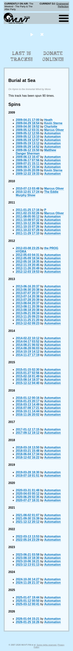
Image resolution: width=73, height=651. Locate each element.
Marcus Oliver (54, 130)
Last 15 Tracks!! (22, 56)
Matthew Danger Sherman (36, 152)
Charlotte (50, 126)
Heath (48, 119)
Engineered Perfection (62, 5)
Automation (52, 133)
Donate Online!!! (53, 56)
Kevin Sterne (53, 123)
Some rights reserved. (47, 645)
